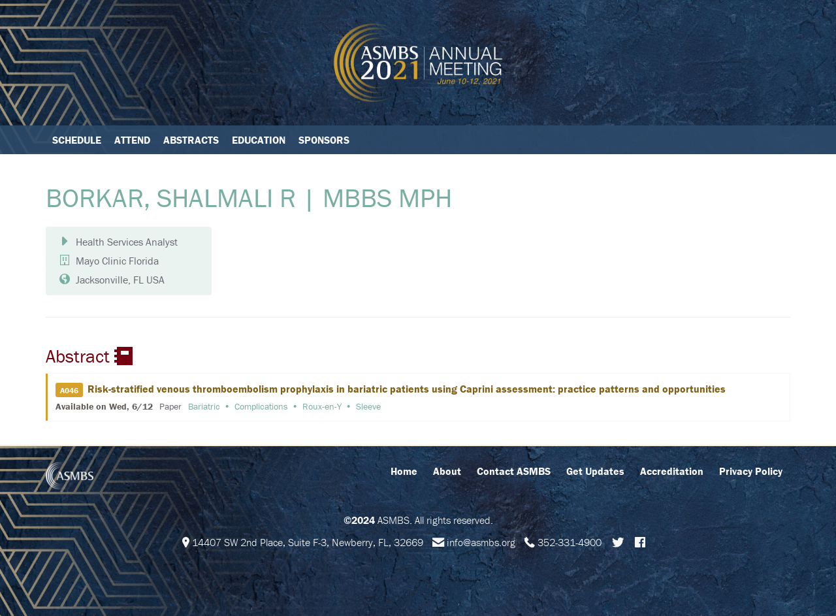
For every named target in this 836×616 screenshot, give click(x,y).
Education (258, 139)
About (447, 471)
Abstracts (191, 139)
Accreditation (671, 471)
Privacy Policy (750, 471)
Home (404, 471)
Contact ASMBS (514, 471)
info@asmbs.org (481, 542)
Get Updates (595, 471)
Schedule (76, 139)
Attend (132, 139)
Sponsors (323, 139)
